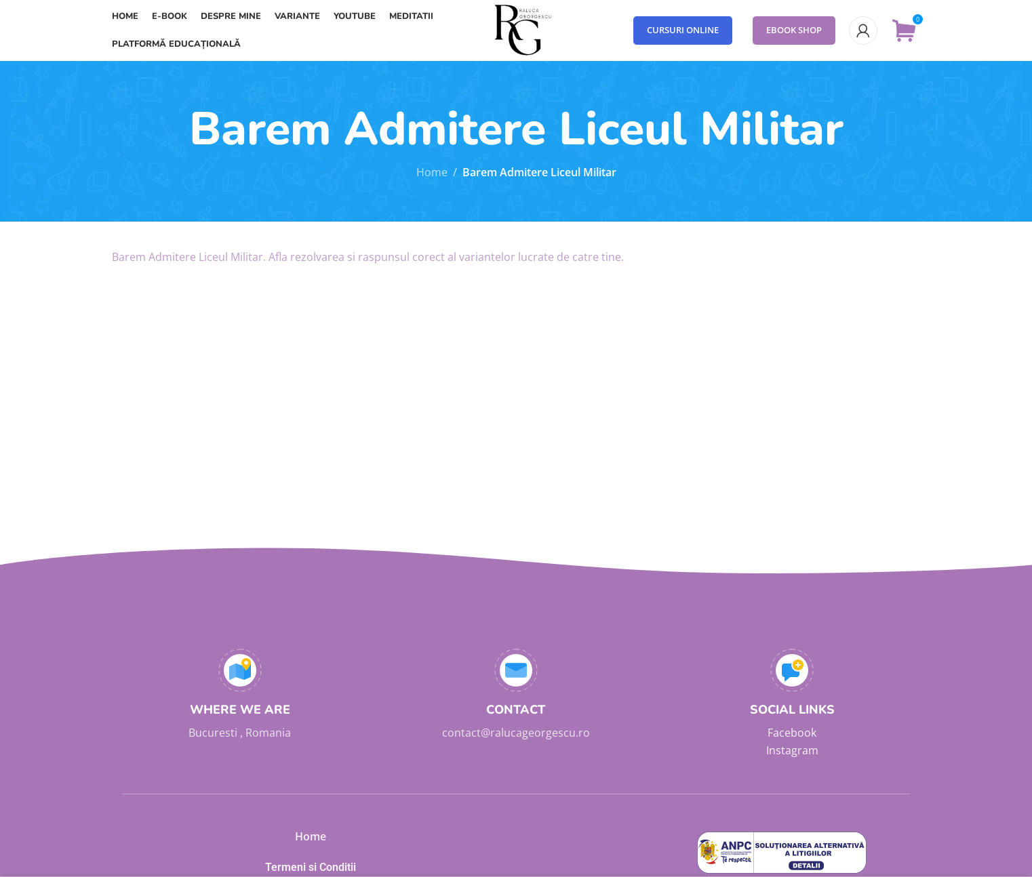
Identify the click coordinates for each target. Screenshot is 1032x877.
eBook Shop (794, 30)
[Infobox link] (240, 695)
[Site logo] (516, 29)
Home (432, 172)
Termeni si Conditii (310, 867)
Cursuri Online (683, 30)
